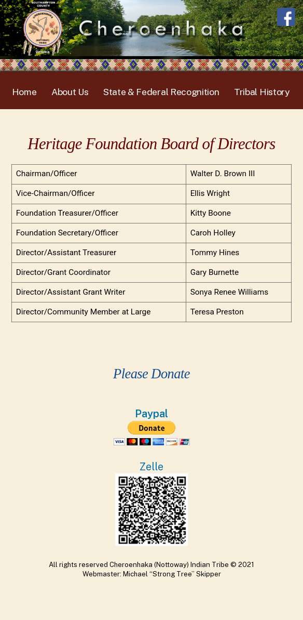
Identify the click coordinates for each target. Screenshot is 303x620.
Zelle (151, 466)
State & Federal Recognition (161, 91)
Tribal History (262, 91)
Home (24, 91)
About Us (70, 91)
